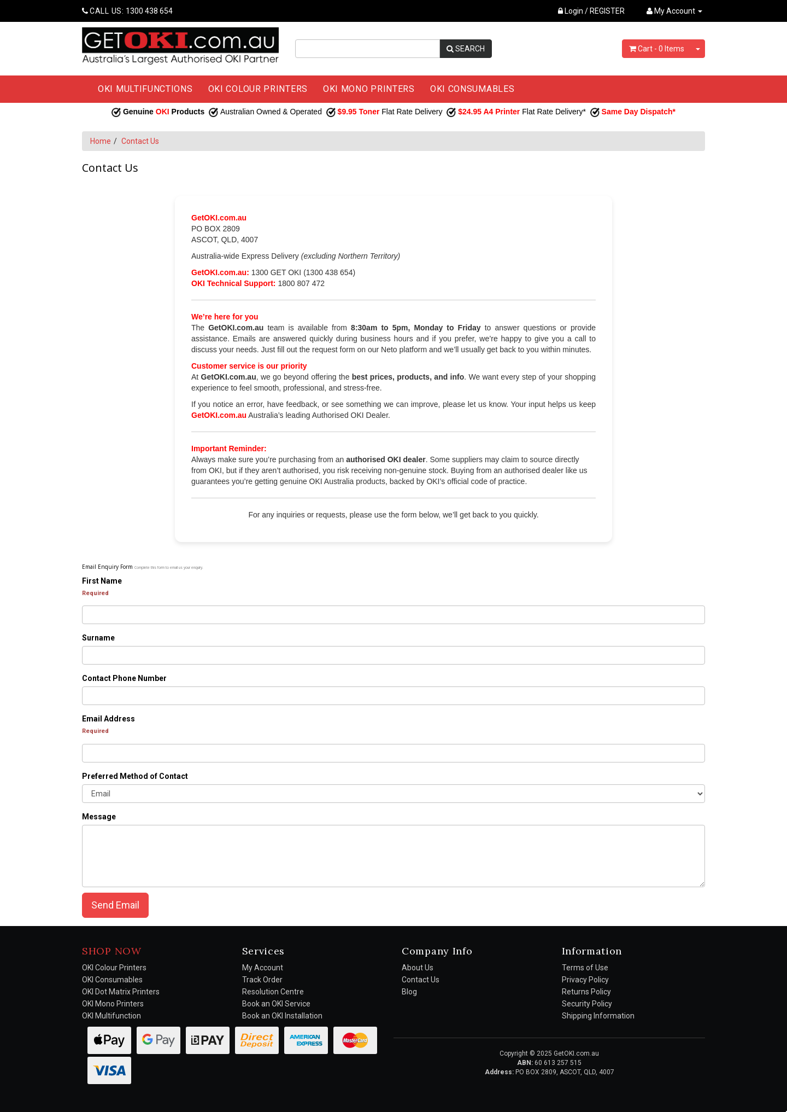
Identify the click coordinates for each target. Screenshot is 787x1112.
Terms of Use (585, 967)
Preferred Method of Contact (135, 776)
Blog (409, 991)
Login (570, 11)
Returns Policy (586, 991)
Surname (98, 637)
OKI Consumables (112, 979)
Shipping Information (598, 1015)
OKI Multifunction (111, 1015)
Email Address (108, 718)
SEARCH (466, 48)
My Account (262, 967)
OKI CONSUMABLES (472, 89)
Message (99, 816)
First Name (102, 581)
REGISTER (607, 11)
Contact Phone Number (124, 678)
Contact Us (140, 141)
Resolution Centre (273, 991)
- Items (656, 48)
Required (95, 593)
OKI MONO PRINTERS (369, 89)
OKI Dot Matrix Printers (121, 991)
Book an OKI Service (276, 1003)
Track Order (262, 979)
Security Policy (587, 1003)
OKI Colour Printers (114, 967)
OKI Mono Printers (113, 1003)
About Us (417, 967)
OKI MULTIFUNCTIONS (145, 89)
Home (100, 141)
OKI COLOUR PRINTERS (258, 89)
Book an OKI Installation (282, 1015)
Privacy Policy (585, 979)
